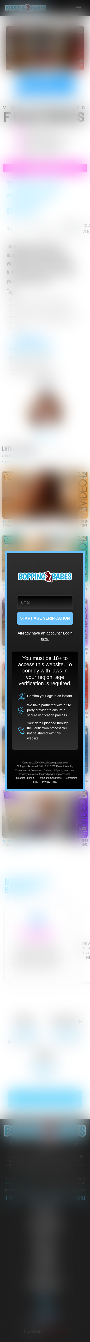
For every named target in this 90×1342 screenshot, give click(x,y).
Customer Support (24, 778)
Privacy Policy (49, 782)
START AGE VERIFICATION (45, 618)
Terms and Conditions (50, 778)
